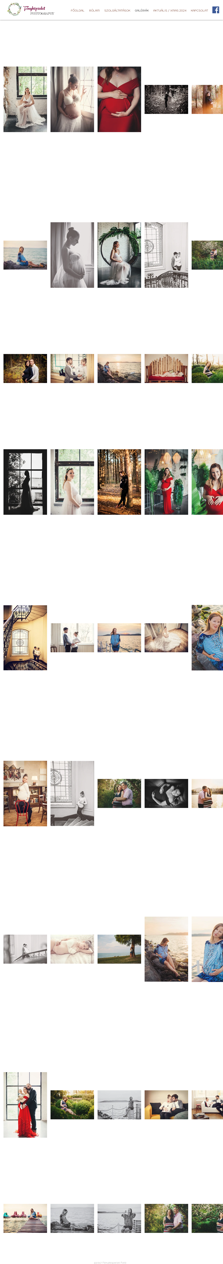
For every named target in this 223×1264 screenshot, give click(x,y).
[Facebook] (215, 9)
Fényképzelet (34, 9)
